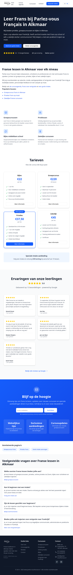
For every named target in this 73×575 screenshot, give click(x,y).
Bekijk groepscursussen (11, 480)
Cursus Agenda (21, 3)
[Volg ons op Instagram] (61, 562)
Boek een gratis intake (12, 46)
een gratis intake (44, 86)
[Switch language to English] (66, 3)
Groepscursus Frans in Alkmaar (14, 92)
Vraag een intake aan (10, 496)
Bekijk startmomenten (10, 511)
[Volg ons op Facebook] (56, 562)
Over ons (12, 3)
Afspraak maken (53, 3)
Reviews (23, 550)
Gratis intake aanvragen (40, 449)
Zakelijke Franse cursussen (13, 98)
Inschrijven (50, 410)
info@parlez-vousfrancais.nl (61, 557)
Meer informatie (19, 204)
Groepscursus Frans (10, 449)
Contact (41, 3)
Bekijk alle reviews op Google (36, 371)
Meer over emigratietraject (12, 527)
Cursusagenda (25, 547)
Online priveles (42, 550)
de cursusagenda (15, 86)
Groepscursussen (43, 544)
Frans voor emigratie (29, 86)
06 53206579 (61, 553)
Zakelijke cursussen (44, 555)
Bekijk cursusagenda (31, 46)
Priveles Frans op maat (12, 95)
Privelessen (41, 547)
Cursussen (32, 4)
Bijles (39, 552)
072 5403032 (61, 551)
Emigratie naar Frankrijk (42, 558)
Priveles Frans (24, 449)
